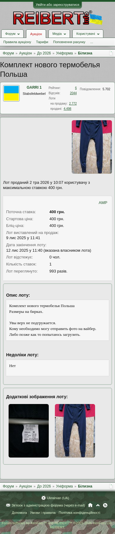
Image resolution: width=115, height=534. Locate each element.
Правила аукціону (17, 42)
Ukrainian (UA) (58, 498)
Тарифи (42, 42)
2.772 (73, 103)
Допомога (19, 512)
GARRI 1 (34, 87)
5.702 (106, 89)
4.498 (67, 108)
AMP (103, 202)
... (91, 42)
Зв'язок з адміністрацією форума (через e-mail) (48, 505)
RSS (105, 505)
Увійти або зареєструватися (57, 4)
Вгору (98, 505)
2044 (73, 93)
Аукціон (36, 34)
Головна (90, 505)
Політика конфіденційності (79, 512)
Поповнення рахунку (69, 42)
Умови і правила (43, 512)
